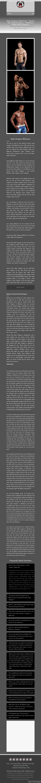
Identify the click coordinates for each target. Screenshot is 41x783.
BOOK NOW (20, 287)
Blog (28, 767)
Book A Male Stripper (35, 781)
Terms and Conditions (16, 763)
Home (8, 26)
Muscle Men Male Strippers (14, 771)
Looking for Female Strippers (19, 767)
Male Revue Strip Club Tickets (20, 765)
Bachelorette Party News (28, 763)
